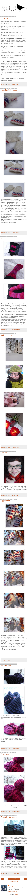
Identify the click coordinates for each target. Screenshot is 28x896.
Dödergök (11, 886)
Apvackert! (5, 754)
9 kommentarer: (15, 873)
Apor (3, 238)
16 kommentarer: (16, 84)
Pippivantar (5, 501)
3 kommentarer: (15, 447)
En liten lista (6, 18)
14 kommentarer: (16, 811)
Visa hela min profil (12, 891)
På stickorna (6, 665)
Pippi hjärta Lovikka (9, 90)
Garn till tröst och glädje (10, 817)
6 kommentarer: (15, 748)
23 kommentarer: (16, 660)
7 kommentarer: (15, 232)
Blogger (16, 894)
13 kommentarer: (16, 495)
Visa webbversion (14, 881)
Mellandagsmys (7, 335)
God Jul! (4, 453)
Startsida (14, 878)
